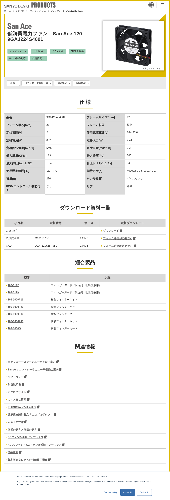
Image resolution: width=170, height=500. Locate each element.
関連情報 (81, 83)
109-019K (13, 292)
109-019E (13, 285)
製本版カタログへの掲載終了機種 (27, 459)
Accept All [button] (127, 492)
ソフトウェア (16, 377)
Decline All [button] (144, 492)
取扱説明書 (14, 384)
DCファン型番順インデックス (25, 437)
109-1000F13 (15, 299)
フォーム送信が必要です (117, 238)
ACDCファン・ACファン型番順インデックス (35, 444)
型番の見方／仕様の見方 (22, 429)
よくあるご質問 (17, 399)
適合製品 (62, 83)
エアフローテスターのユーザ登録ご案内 (31, 362)
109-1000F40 (15, 321)
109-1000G (14, 328)
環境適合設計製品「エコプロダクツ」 (30, 414)
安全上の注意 (16, 422)
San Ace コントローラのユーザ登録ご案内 (33, 369)
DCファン (56, 10)
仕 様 (12, 83)
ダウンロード (111, 230)
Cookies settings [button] (111, 492)
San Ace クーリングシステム (31, 10)
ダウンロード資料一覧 (36, 83)
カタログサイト (17, 392)
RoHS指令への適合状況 (22, 407)
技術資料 (13, 452)
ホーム (7, 10)
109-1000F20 (15, 306)
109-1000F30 (15, 314)
